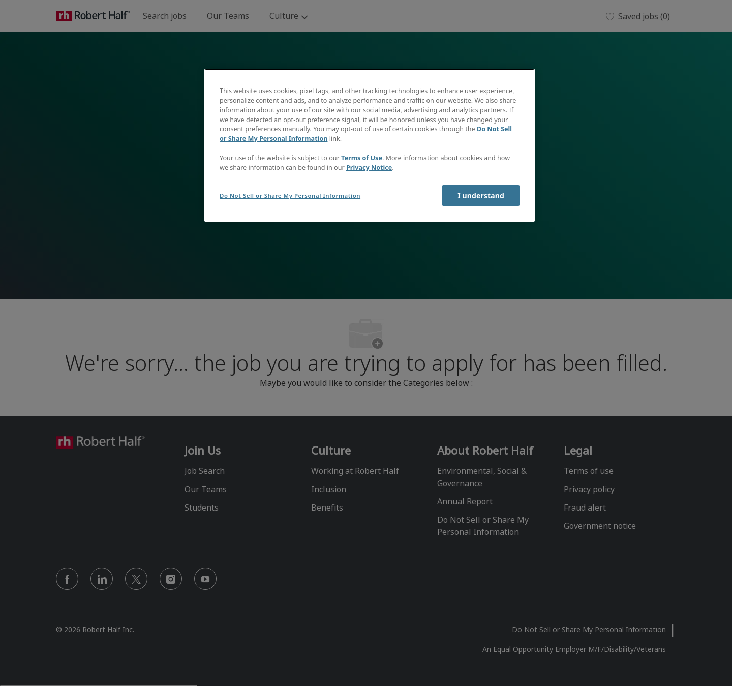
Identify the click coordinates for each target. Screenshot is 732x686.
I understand (481, 195)
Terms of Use (361, 158)
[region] (369, 145)
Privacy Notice (369, 167)
